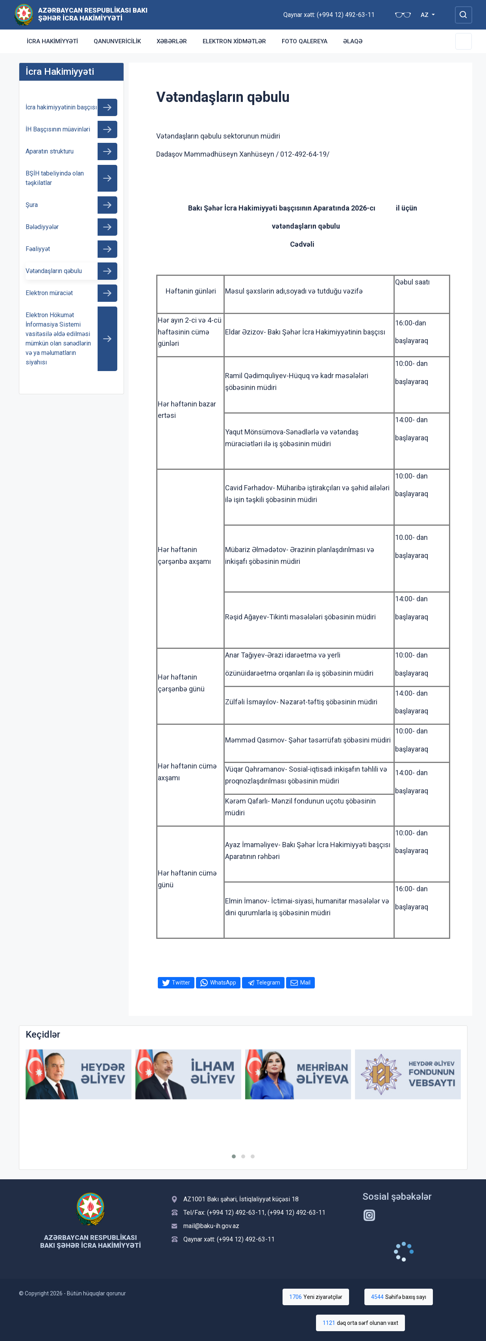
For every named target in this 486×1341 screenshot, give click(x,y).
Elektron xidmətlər (234, 41)
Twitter (181, 982)
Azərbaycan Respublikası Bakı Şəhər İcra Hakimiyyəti (93, 14)
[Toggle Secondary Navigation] (463, 41)
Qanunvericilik (117, 41)
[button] (233, 1156)
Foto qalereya (304, 41)
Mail (305, 982)
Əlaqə (352, 41)
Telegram (268, 982)
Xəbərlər (172, 41)
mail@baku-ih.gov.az (211, 1226)
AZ (425, 14)
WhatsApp (223, 982)
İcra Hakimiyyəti (52, 41)
